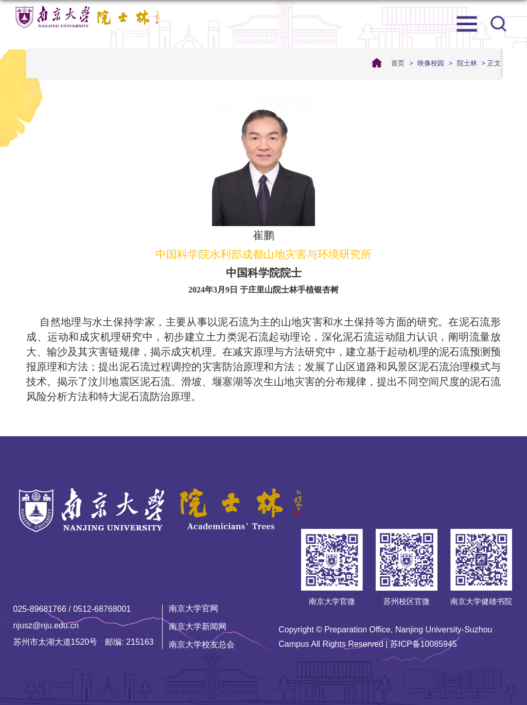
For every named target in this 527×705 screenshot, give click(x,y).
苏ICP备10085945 (423, 644)
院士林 (467, 63)
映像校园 (430, 63)
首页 (398, 63)
